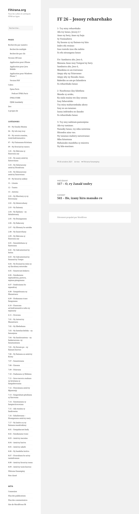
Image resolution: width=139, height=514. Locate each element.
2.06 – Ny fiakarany (16, 223)
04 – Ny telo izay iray (16, 131)
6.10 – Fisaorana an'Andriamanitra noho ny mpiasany (19, 308)
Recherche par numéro (17, 45)
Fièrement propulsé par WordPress (72, 217)
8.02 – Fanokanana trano (18, 434)
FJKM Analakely (16, 102)
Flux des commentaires (17, 500)
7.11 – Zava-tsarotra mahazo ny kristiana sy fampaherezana (19, 381)
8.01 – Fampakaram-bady (18, 429)
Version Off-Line (15, 58)
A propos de (13, 111)
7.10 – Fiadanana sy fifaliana (19, 374)
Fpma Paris (14, 89)
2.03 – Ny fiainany (15, 207)
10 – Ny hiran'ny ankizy (17, 179)
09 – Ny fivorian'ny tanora (19, 147)
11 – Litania (13, 183)
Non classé (12, 475)
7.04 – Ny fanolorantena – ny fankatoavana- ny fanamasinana (20, 340)
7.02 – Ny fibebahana (16, 326)
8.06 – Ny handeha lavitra (18, 451)
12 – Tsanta (12, 187)
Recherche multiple (18, 49)
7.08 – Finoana (14, 365)
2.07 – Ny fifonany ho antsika (20, 227)
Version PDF (15, 80)
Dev (9, 106)
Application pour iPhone (20, 62)
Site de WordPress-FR (17, 504)
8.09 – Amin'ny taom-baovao (19, 467)
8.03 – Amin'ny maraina (18, 438)
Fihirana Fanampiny (16, 471)
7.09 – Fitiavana (14, 369)
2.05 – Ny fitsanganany (17, 219)
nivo (78, 161)
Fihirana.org (17, 10)
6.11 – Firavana (14, 315)
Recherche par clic (17, 53)
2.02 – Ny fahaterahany (17, 203)
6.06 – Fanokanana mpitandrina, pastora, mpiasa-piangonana (17, 278)
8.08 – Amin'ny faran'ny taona (20, 462)
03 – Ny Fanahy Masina (17, 127)
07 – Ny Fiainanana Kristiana (20, 142)
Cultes (10, 85)
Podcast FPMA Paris (20, 93)
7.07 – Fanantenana (16, 361)
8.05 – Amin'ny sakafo (17, 447)
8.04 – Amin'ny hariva (17, 442)
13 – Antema (13, 192)
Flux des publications (17, 496)
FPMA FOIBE (15, 98)
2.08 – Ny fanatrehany (17, 232)
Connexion (12, 491)
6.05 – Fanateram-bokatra (18, 271)
